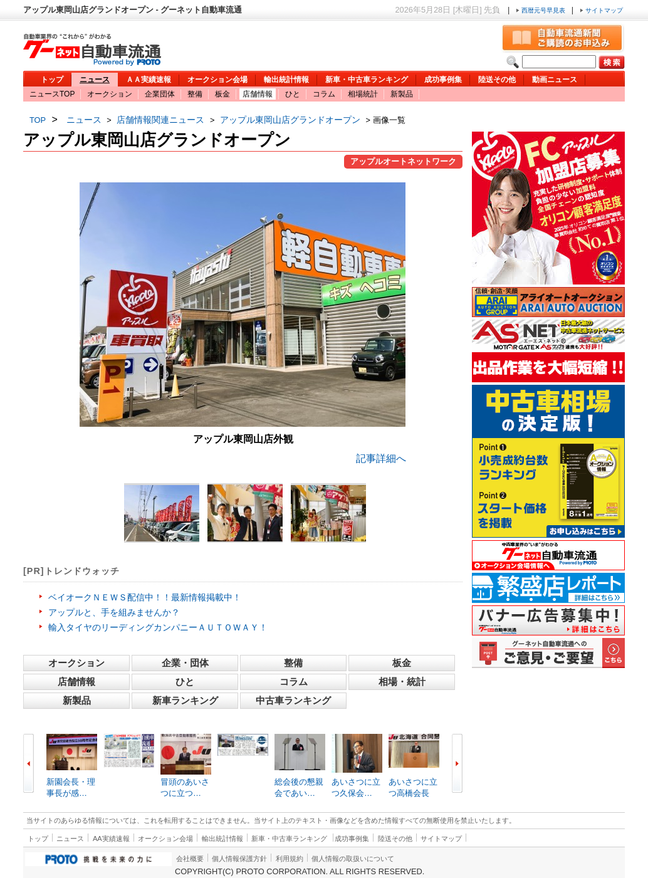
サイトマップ (601, 10)
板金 (222, 94)
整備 (194, 94)
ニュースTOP (52, 94)
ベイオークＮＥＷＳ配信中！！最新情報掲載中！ (144, 597)
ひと (292, 94)
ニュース (95, 79)
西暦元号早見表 (541, 10)
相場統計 (363, 94)
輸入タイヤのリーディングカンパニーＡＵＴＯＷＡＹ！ (158, 627)
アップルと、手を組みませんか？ (114, 612)
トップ (52, 79)
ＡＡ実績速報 (148, 79)
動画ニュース (554, 79)
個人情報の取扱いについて (352, 858)
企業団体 (160, 94)
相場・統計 (402, 681)
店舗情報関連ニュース (160, 120)
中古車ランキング (293, 700)
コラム (324, 94)
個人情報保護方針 (239, 858)
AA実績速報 (111, 838)
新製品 (401, 94)
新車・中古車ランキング (366, 79)
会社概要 (190, 858)
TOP (37, 120)
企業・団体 (185, 662)
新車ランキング (185, 700)
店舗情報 (258, 94)
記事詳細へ (381, 458)
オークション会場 (217, 79)
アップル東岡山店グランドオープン (290, 120)
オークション (109, 94)
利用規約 (289, 858)
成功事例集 (443, 79)
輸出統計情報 (286, 79)
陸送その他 (497, 79)
